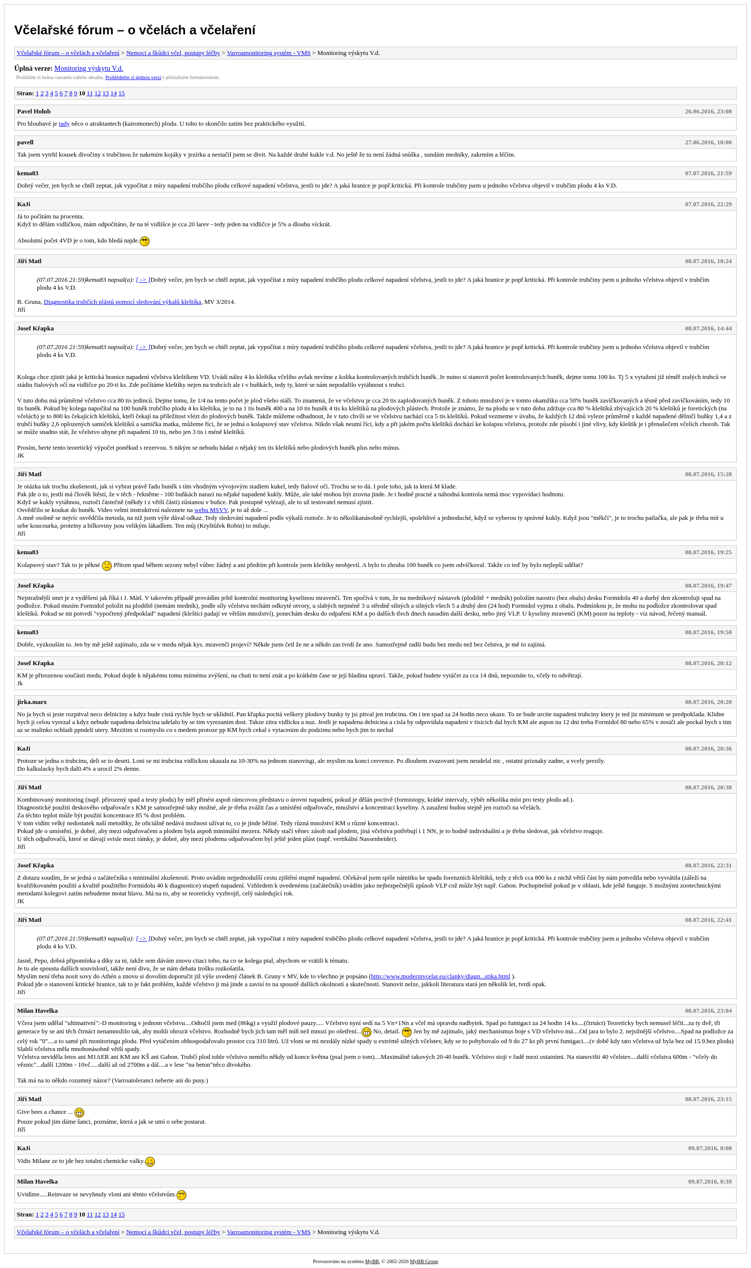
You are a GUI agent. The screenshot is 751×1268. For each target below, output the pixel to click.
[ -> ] (143, 279)
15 (121, 93)
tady (64, 123)
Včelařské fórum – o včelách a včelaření (134, 30)
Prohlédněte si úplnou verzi (133, 77)
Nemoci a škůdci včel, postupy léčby (173, 52)
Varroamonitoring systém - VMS (269, 52)
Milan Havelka (37, 1010)
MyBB (372, 1261)
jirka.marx (32, 701)
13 (106, 93)
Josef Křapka (35, 328)
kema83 (27, 173)
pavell (25, 142)
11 (90, 93)
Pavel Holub (34, 111)
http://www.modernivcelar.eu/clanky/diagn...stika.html (440, 976)
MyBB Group (424, 1261)
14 (113, 93)
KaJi (23, 204)
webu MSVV (210, 509)
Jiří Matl (29, 261)
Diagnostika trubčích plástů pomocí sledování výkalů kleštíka (122, 301)
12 (97, 93)
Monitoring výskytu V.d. (88, 68)
